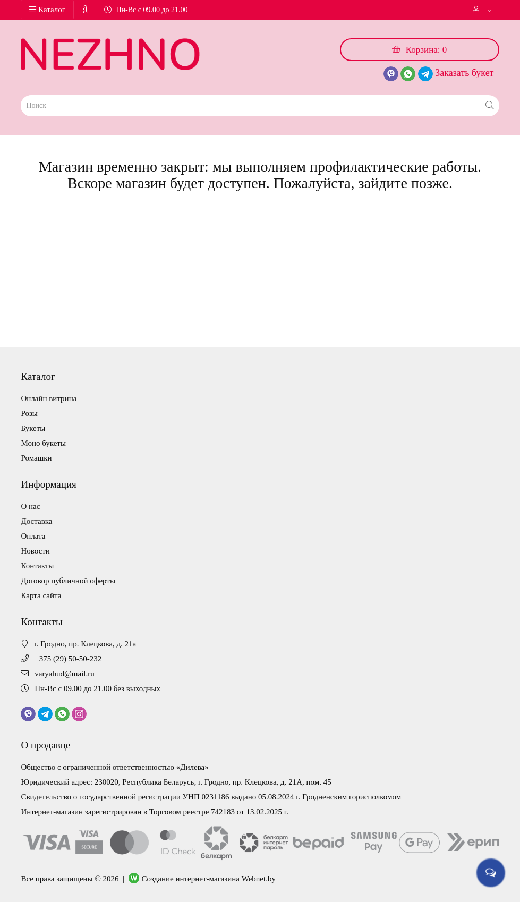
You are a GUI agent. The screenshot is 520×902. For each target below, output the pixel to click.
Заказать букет (464, 72)
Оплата (33, 536)
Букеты (33, 428)
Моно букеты (43, 443)
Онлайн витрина (48, 398)
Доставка (36, 521)
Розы (29, 413)
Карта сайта (41, 595)
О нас (30, 506)
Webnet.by (259, 878)
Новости (35, 551)
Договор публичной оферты (68, 580)
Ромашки (36, 458)
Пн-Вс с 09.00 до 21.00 (146, 10)
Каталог (47, 9)
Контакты (37, 565)
